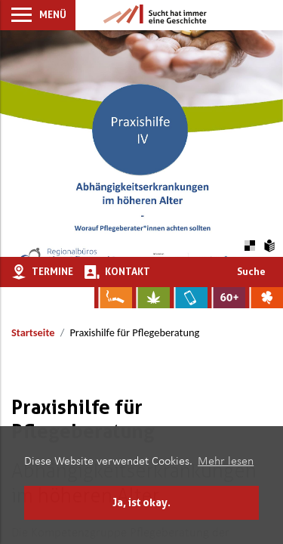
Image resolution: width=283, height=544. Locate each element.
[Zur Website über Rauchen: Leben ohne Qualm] (113, 297)
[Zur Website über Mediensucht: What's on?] (189, 297)
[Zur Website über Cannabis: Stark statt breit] (151, 297)
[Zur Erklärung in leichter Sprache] (270, 243)
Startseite (32, 332)
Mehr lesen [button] (226, 462)
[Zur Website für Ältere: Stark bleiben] (226, 297)
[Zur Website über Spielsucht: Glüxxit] (264, 297)
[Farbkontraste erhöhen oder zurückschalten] (249, 243)
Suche (251, 271)
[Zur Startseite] (154, 15)
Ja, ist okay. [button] (141, 502)
